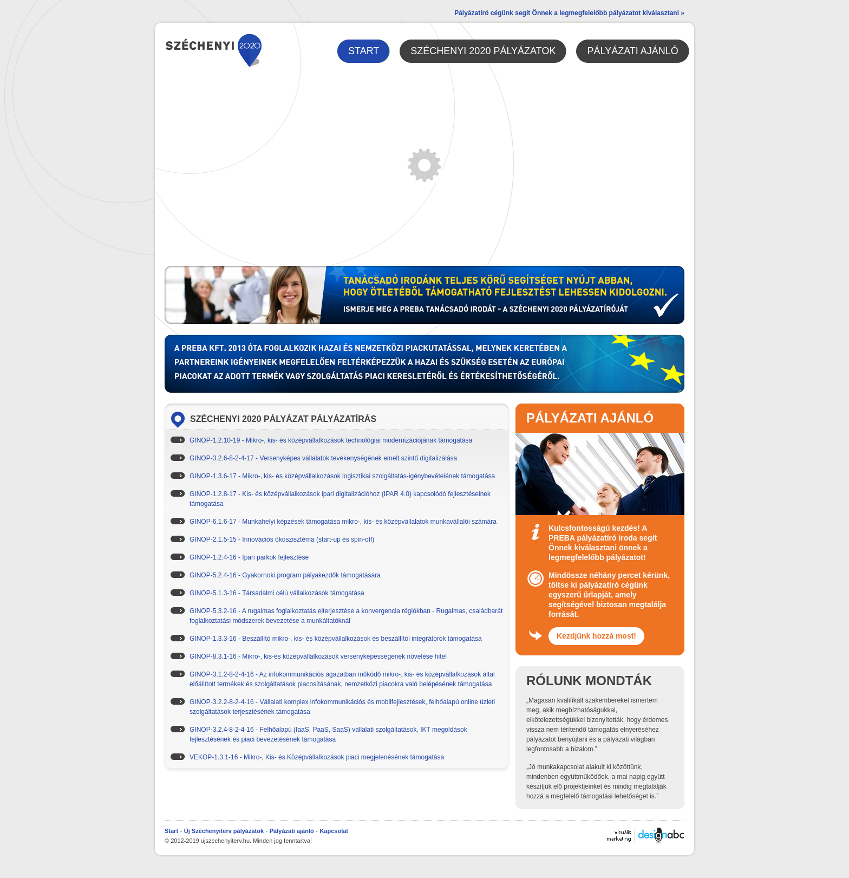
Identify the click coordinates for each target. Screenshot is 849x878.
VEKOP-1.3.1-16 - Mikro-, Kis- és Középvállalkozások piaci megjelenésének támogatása (317, 757)
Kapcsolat (333, 831)
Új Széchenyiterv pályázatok (224, 831)
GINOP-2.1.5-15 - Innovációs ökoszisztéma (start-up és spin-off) (282, 539)
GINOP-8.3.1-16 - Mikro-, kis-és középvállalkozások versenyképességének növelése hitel (318, 656)
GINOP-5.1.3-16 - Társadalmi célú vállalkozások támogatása (277, 593)
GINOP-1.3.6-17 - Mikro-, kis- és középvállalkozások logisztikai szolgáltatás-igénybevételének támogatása (342, 476)
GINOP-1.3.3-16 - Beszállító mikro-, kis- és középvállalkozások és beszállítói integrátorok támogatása (336, 638)
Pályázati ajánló (292, 831)
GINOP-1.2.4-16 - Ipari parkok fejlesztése (249, 557)
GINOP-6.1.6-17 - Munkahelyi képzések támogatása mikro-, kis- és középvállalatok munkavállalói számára (343, 521)
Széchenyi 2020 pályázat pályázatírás (283, 419)
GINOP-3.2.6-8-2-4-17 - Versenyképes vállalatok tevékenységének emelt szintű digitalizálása (323, 458)
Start (171, 831)
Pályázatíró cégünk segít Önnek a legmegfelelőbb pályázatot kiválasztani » (569, 13)
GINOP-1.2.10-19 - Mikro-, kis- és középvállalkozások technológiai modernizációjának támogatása (331, 440)
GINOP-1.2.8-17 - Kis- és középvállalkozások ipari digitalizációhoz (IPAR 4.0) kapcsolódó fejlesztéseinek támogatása (340, 499)
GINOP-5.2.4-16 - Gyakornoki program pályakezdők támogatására (285, 575)
